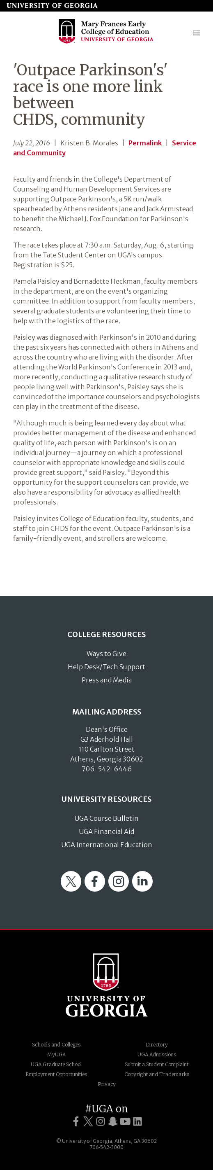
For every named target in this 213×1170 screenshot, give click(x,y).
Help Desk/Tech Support (106, 667)
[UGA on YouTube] (125, 1121)
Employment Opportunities (56, 1074)
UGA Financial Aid (106, 831)
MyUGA (56, 1054)
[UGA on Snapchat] (113, 1121)
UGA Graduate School (56, 1064)
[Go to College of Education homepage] (106, 43)
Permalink (145, 143)
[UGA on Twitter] (88, 1121)
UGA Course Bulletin (106, 818)
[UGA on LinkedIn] (137, 1121)
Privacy (107, 1084)
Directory (157, 1045)
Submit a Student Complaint (156, 1064)
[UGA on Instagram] (100, 1121)
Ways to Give (106, 653)
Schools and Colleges (56, 1045)
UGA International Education (106, 845)
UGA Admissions (156, 1054)
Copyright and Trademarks (156, 1074)
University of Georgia (107, 985)
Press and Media (107, 680)
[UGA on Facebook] (76, 1121)
